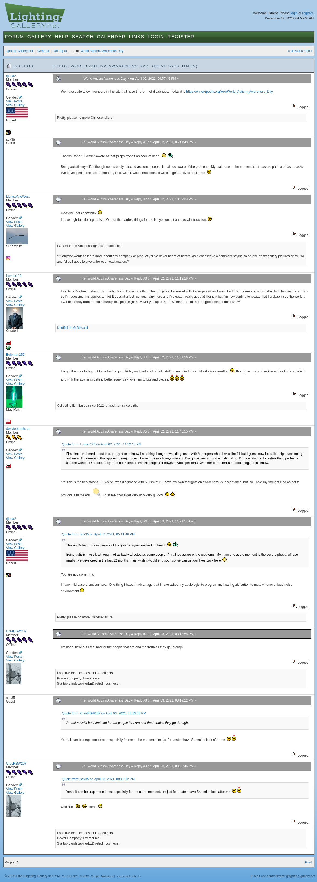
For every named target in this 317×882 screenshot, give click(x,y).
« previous (295, 51)
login (294, 13)
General (43, 51)
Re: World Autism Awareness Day (105, 142)
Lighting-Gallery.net (19, 51)
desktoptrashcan (18, 429)
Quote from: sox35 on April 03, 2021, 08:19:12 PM (98, 779)
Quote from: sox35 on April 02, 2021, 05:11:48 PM (98, 534)
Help (62, 36)
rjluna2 (11, 76)
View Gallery (15, 105)
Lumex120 (14, 276)
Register (181, 36)
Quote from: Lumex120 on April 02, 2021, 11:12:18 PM (101, 444)
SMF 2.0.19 (63, 876)
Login (156, 36)
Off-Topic (60, 51)
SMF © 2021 (81, 876)
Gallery (39, 36)
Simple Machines (102, 876)
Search (83, 36)
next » (308, 51)
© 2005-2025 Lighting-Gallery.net (29, 876)
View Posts (14, 101)
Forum (14, 36)
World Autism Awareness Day (102, 51)
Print (308, 862)
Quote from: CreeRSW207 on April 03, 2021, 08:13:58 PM (104, 713)
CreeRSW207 (16, 631)
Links (136, 36)
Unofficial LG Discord (72, 328)
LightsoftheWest (18, 196)
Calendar (111, 36)
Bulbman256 (15, 355)
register (307, 13)
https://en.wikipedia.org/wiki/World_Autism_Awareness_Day (229, 91)
